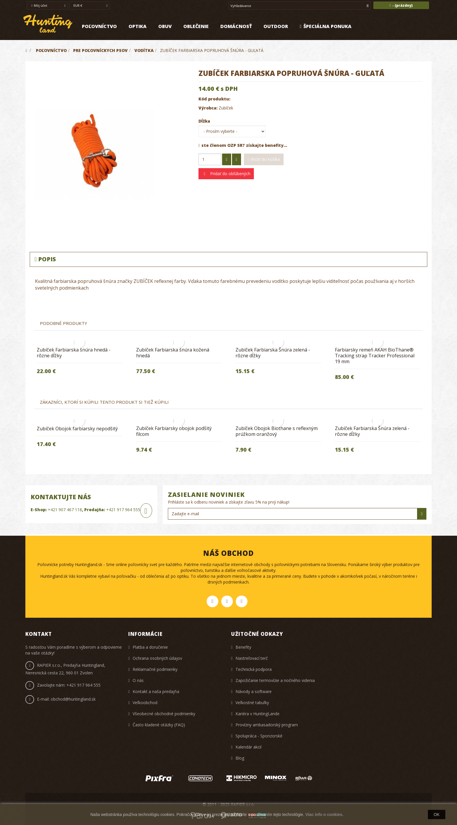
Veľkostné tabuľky (252, 702)
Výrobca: (207, 108)
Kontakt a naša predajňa (156, 691)
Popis (45, 259)
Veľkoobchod (145, 702)
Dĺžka (204, 121)
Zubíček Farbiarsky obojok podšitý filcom (174, 431)
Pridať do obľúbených (229, 173)
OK (437, 814)
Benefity (243, 647)
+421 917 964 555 (123, 509)
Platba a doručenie (150, 647)
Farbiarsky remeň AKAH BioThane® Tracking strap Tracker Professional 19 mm (374, 355)
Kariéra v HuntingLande (257, 713)
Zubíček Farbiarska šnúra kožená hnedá (172, 352)
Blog (239, 758)
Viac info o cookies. (324, 814)
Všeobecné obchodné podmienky (164, 713)
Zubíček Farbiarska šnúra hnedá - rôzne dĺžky (73, 352)
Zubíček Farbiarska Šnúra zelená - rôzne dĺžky (272, 352)
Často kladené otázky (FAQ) (159, 724)
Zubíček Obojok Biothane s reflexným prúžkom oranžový (276, 431)
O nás (138, 680)
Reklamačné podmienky (155, 669)
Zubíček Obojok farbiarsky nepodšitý (77, 428)
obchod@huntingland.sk (73, 699)
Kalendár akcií (248, 747)
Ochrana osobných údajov (157, 658)
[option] (79, 362)
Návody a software (253, 691)
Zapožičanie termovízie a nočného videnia (275, 680)
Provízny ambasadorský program (266, 724)
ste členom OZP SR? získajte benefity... (242, 145)
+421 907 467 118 (65, 509)
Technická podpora (253, 669)
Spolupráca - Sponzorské (258, 736)
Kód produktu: (214, 99)
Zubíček (226, 108)
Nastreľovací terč (251, 658)
